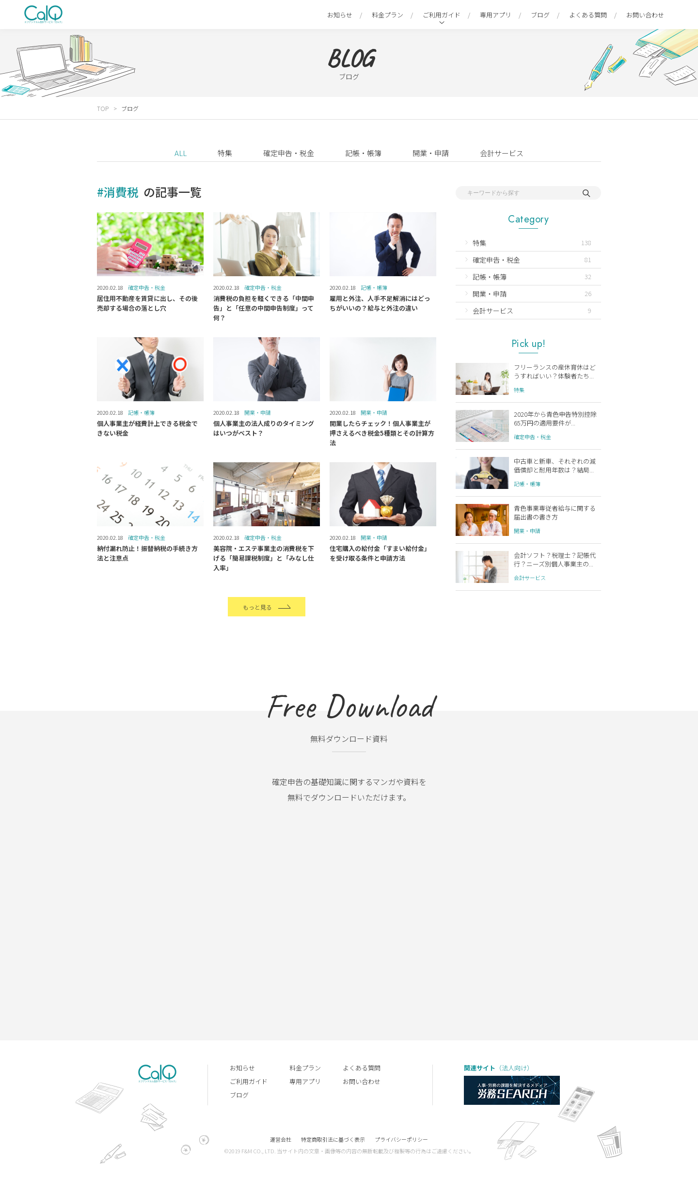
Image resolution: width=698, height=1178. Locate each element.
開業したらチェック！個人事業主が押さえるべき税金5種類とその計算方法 (382, 433)
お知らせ (339, 15)
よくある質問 (588, 15)
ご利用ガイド (441, 15)
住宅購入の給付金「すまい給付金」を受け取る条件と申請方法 (380, 553)
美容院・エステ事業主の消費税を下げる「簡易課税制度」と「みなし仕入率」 (263, 558)
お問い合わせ (645, 15)
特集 (225, 153)
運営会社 (280, 1139)
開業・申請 (430, 153)
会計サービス (502, 153)
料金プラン (387, 15)
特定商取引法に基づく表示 (333, 1139)
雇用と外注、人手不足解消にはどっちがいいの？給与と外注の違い (380, 303)
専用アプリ (495, 15)
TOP (103, 108)
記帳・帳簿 (363, 153)
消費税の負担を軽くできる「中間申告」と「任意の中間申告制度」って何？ (263, 308)
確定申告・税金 (288, 153)
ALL (180, 153)
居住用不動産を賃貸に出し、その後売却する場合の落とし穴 (147, 303)
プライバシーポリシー (401, 1139)
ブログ (540, 15)
